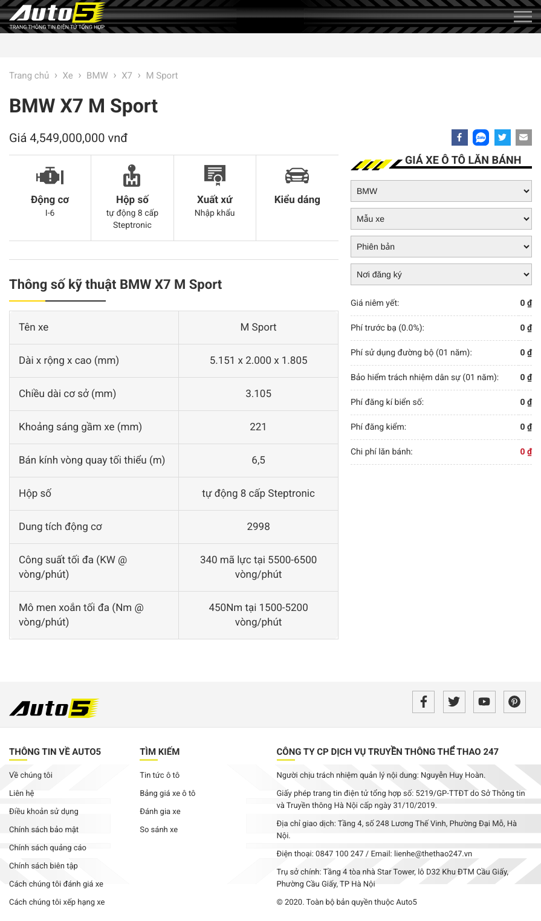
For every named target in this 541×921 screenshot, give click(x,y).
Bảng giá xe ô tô (167, 793)
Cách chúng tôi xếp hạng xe (57, 902)
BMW (97, 75)
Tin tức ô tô (160, 775)
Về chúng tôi (31, 775)
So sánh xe (159, 830)
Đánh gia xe (160, 811)
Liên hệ (21, 793)
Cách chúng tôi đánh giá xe (56, 884)
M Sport (162, 75)
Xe (68, 75)
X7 (126, 75)
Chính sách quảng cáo (47, 848)
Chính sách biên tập (43, 866)
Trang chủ (29, 75)
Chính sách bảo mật (44, 830)
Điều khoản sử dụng (44, 811)
